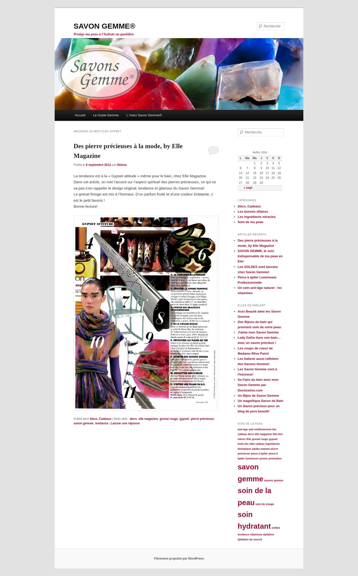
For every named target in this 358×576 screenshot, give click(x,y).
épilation (268, 534)
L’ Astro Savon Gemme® (144, 115)
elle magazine (148, 419)
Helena (122, 165)
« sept (248, 188)
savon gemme (83, 423)
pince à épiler (259, 453)
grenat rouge (169, 419)
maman (265, 448)
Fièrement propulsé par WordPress (179, 558)
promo (263, 458)
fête (248, 439)
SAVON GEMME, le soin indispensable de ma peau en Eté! (260, 256)
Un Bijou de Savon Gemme (258, 395)
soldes (276, 527)
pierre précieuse (202, 419)
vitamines (256, 534)
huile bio (243, 443)
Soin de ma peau (250, 222)
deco (133, 419)
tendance (101, 423)
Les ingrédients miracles (256, 217)
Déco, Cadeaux (100, 419)
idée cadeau (257, 443)
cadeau (242, 434)
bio (274, 429)
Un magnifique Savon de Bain (260, 401)
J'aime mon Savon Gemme (258, 332)
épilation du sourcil (250, 539)
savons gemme (273, 480)
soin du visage (265, 504)
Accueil (80, 115)
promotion (275, 458)
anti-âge (243, 429)
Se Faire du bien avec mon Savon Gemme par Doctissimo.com (258, 385)
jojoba (256, 448)
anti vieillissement (260, 429)
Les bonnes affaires (253, 211)
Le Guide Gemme (106, 115)
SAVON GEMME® (104, 26)
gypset (184, 419)
